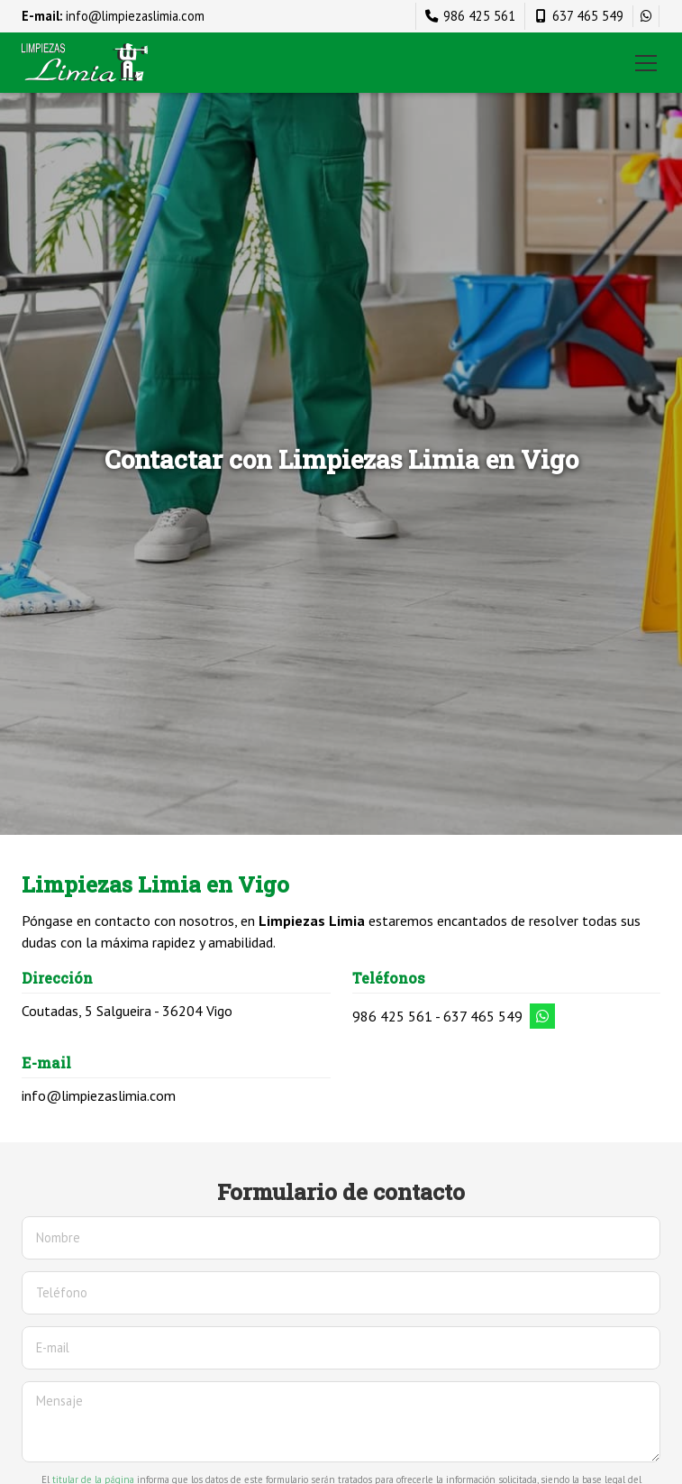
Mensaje (59, 1400)
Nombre (58, 1237)
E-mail (52, 1347)
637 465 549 (483, 1016)
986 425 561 (392, 1016)
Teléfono (61, 1292)
